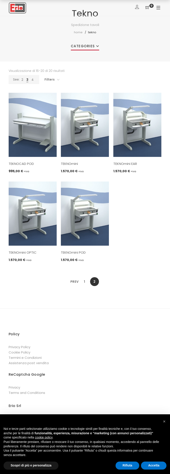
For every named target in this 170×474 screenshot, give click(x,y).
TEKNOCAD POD (21, 163)
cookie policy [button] (43, 437)
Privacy (14, 387)
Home (78, 32)
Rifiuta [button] (127, 465)
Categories (83, 46)
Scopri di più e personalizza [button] (31, 465)
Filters (49, 79)
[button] (164, 421)
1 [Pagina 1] (84, 281)
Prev (74, 281)
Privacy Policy (19, 347)
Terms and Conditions (27, 392)
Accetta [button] (153, 465)
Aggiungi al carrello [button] (32, 152)
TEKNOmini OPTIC (23, 252)
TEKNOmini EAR (125, 163)
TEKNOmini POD (73, 252)
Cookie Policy (19, 352)
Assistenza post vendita (29, 363)
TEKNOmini (69, 163)
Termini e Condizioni (25, 357)
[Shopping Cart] (147, 7)
